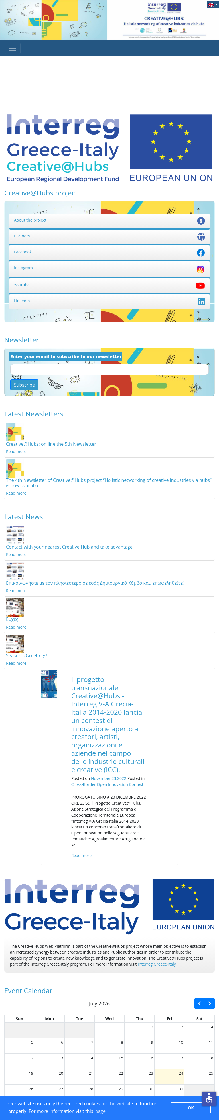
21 (91, 1073)
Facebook (109, 252)
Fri (169, 1018)
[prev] (199, 1003)
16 (151, 1058)
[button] (213, 4)
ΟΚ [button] (191, 1107)
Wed (109, 1018)
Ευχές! (12, 619)
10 (181, 1042)
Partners (109, 236)
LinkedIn (109, 301)
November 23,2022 (108, 778)
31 (181, 1089)
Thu (139, 1018)
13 (61, 1058)
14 (91, 1058)
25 (211, 1073)
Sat (199, 1018)
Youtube (109, 285)
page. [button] (101, 1111)
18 (211, 1058)
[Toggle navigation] (13, 48)
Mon (49, 1018)
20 (61, 1073)
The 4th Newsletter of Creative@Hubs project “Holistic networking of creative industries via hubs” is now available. (109, 483)
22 (121, 1073)
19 (31, 1073)
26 (31, 1089)
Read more (16, 451)
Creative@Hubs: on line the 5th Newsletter (51, 444)
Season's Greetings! (26, 655)
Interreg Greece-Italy (157, 964)
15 (121, 1058)
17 (181, 1058)
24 (181, 1073)
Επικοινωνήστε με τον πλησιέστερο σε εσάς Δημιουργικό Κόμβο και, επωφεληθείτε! (95, 583)
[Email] (109, 369)
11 (211, 1042)
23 (151, 1073)
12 (31, 1058)
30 (151, 1089)
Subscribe (24, 385)
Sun (19, 1018)
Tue (79, 1018)
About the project (109, 220)
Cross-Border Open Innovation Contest (107, 784)
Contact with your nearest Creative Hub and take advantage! (70, 547)
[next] (209, 1003)
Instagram (109, 268)
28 (91, 1089)
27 (61, 1089)
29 (121, 1089)
